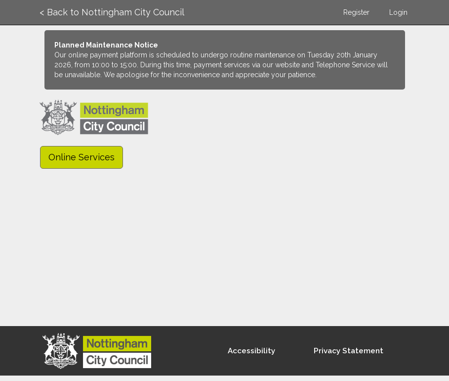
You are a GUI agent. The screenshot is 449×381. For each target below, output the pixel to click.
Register (356, 12)
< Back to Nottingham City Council (112, 12)
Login (398, 12)
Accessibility (251, 350)
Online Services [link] (81, 157)
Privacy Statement (348, 350)
